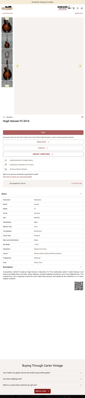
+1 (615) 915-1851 (76, 183)
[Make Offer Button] (43, 142)
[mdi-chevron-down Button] (7, 86)
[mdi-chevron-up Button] (7, 18)
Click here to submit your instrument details (17, 177)
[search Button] (78, 8)
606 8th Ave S (79, 13)
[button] (42, 194)
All (3, 117)
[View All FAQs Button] (42, 391)
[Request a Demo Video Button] (43, 154)
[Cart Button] (74, 8)
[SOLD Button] (43, 132)
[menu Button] (82, 8)
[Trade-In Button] (43, 148)
